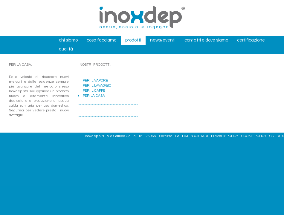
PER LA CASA (94, 96)
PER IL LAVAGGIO (97, 85)
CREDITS (276, 136)
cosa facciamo (101, 40)
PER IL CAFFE (94, 91)
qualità (66, 49)
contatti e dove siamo (206, 40)
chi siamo (68, 40)
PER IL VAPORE (95, 80)
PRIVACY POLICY (224, 136)
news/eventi (162, 40)
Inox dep (142, 18)
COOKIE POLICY (253, 136)
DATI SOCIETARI (195, 136)
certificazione (251, 40)
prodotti (133, 40)
